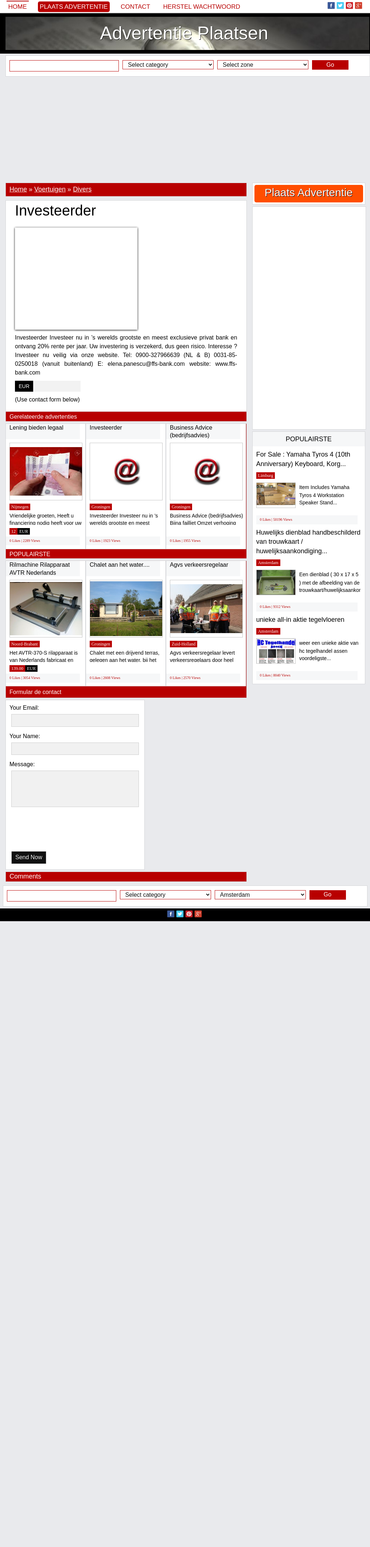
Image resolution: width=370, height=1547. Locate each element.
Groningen (100, 506)
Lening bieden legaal (36, 427)
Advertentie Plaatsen (184, 33)
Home (17, 6)
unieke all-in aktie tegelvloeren (300, 619)
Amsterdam (268, 562)
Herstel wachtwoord (201, 6)
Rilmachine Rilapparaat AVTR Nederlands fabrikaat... (39, 572)
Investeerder (106, 427)
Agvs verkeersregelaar (199, 565)
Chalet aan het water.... (120, 565)
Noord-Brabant (24, 644)
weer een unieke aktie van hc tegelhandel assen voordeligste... (329, 651)
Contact (135, 6)
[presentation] (48, 831)
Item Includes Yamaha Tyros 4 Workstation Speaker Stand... (324, 495)
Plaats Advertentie (74, 6)
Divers (82, 189)
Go (330, 65)
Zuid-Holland (183, 644)
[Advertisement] (185, 129)
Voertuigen (50, 189)
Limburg (265, 475)
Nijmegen (19, 506)
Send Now (28, 857)
